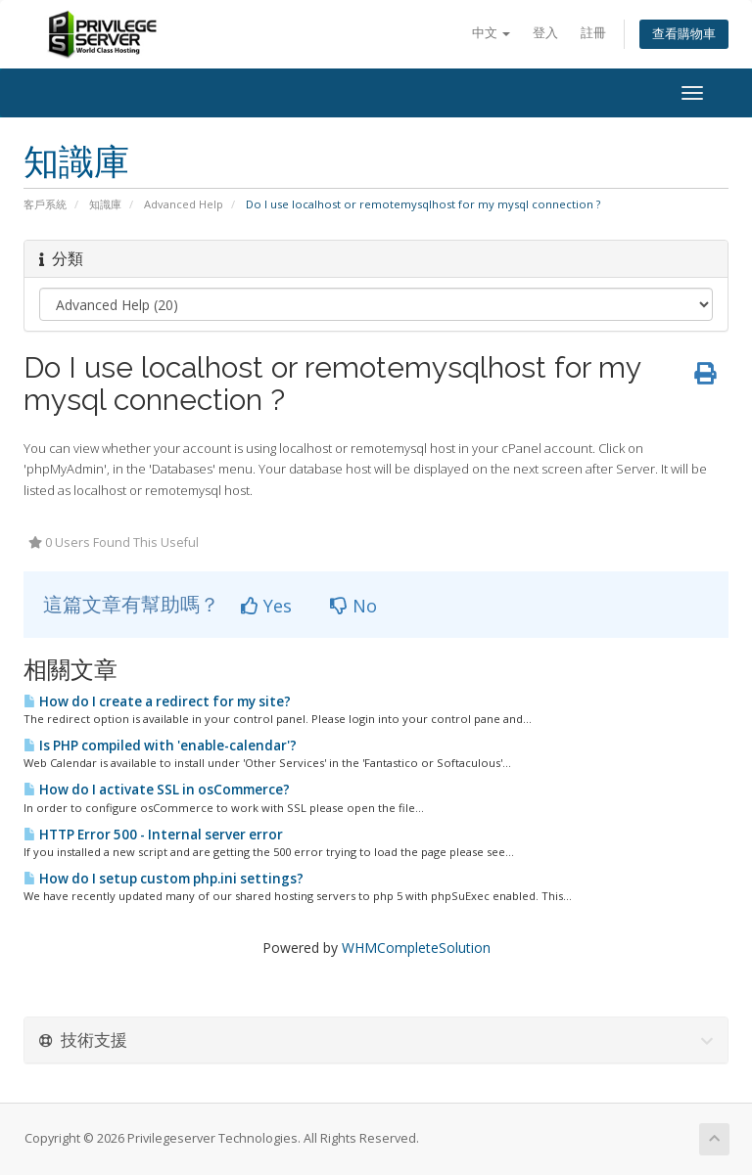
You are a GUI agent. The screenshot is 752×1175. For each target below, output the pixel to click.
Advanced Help (183, 204)
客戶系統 (45, 204)
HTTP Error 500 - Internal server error (153, 834)
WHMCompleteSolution (416, 947)
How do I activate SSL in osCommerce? (157, 789)
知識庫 (105, 204)
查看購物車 (684, 33)
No (353, 605)
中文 (491, 32)
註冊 (593, 32)
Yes (266, 605)
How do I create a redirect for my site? (157, 701)
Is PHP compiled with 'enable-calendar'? (160, 745)
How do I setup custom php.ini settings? (164, 878)
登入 (545, 32)
